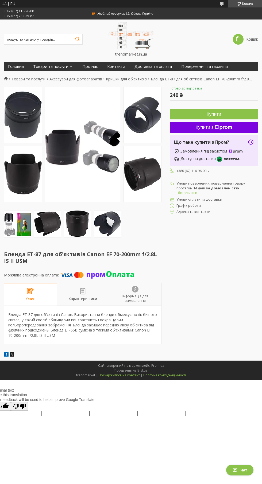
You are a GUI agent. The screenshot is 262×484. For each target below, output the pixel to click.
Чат (240, 470)
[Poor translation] (19, 406)
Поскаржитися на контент (119, 375)
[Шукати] (77, 39)
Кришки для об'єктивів (126, 79)
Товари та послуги (50, 66)
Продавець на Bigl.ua (131, 370)
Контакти (116, 66)
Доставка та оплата (153, 66)
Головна (16, 66)
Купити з (214, 127)
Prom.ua (157, 365)
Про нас (90, 66)
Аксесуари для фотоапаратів (75, 79)
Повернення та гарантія (204, 66)
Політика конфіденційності (164, 375)
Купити (214, 114)
